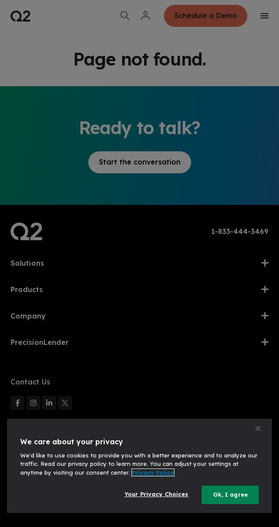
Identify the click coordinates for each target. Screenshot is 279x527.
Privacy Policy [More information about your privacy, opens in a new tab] (153, 472)
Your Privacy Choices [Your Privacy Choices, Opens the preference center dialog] (156, 494)
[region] (139, 466)
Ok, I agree (230, 494)
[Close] (258, 428)
